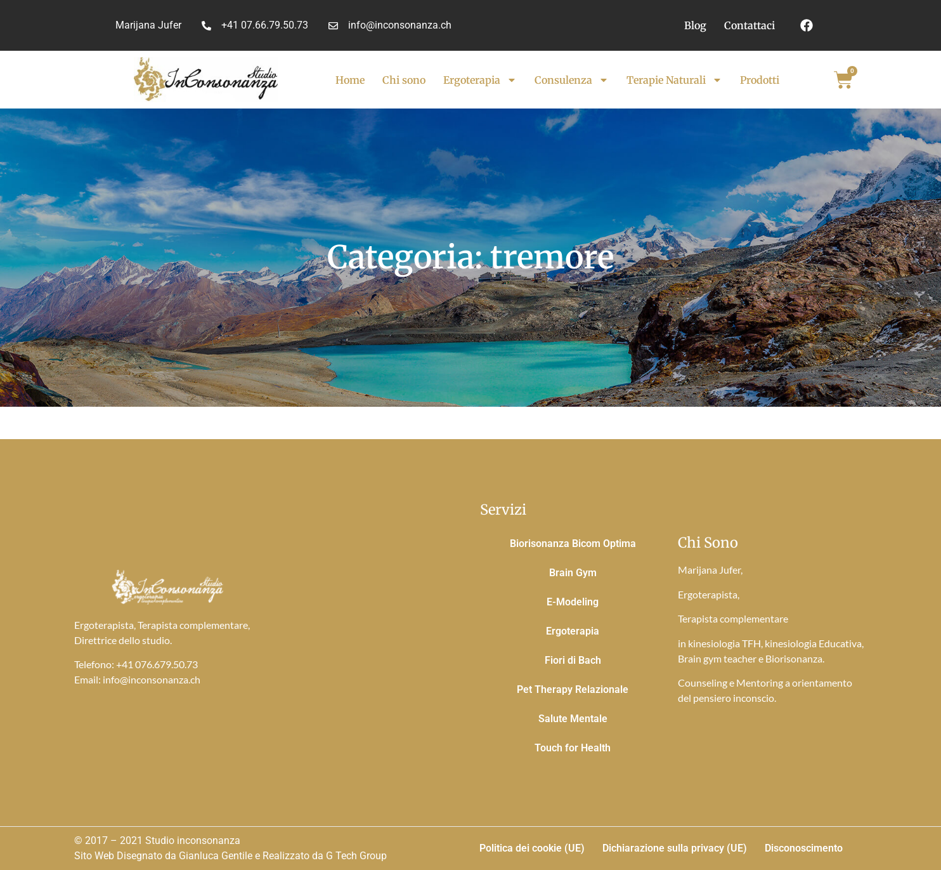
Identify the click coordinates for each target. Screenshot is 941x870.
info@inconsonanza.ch (151, 679)
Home (350, 80)
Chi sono (403, 80)
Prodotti (759, 80)
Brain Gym (573, 573)
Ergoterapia (480, 80)
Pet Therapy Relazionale (572, 689)
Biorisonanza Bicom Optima (573, 543)
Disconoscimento (804, 848)
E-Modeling (573, 602)
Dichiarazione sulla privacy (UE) (674, 848)
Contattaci (749, 25)
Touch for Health (573, 748)
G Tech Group (356, 856)
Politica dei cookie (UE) (532, 848)
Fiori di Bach (573, 660)
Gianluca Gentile (215, 856)
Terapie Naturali (674, 80)
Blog (695, 25)
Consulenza (572, 80)
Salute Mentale (572, 719)
